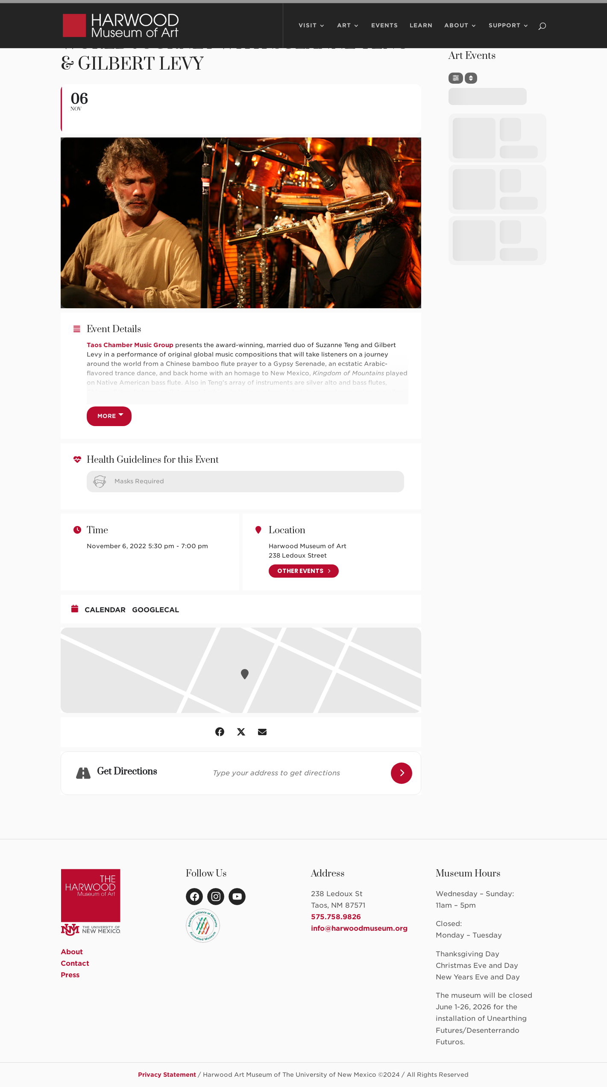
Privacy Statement (167, 1074)
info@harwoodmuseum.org (359, 928)
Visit (308, 35)
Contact (75, 963)
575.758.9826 (336, 917)
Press (70, 975)
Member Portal (476, 7)
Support (505, 35)
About (456, 35)
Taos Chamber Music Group (130, 345)
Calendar (105, 610)
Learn (421, 35)
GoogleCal (155, 610)
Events (384, 35)
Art (344, 35)
